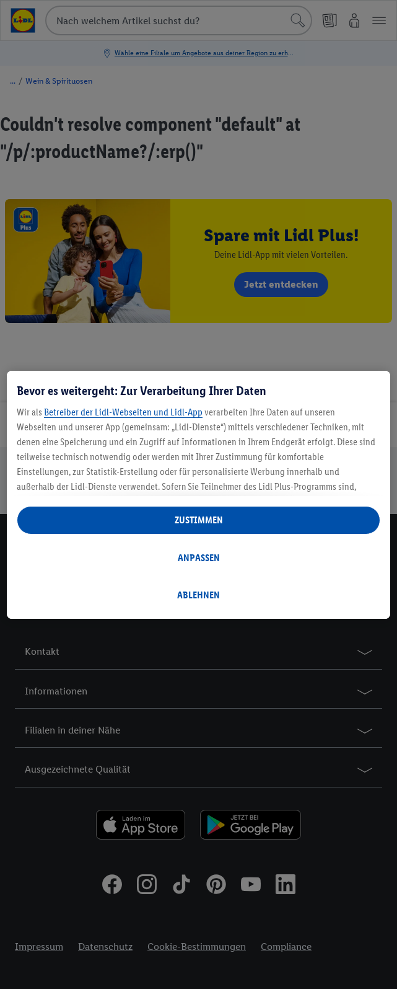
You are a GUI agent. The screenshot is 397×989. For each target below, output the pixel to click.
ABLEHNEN (198, 595)
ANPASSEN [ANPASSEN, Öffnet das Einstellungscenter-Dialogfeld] (199, 558)
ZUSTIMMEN (199, 520)
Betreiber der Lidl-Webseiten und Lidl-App (123, 412)
